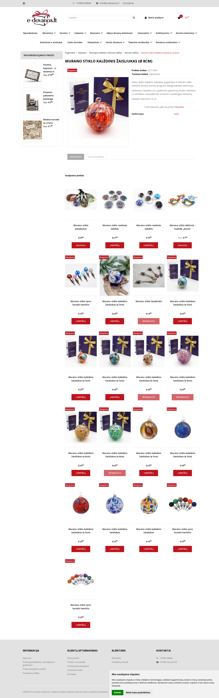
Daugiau (80, 245)
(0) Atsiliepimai (96, 156)
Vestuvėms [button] (143, 33)
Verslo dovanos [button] (114, 42)
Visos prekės (73, 658)
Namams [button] (95, 33)
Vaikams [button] (78, 33)
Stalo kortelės (75, 42)
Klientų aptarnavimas (82, 650)
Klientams (119, 650)
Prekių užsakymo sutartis (34, 669)
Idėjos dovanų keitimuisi (119, 33)
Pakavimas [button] (93, 42)
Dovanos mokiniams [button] (166, 42)
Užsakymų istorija (120, 662)
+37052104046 (82, 3)
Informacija (31, 650)
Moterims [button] (48, 33)
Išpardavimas (30, 33)
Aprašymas (76, 156)
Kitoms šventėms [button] (185, 33)
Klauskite (179, 106)
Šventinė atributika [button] (139, 42)
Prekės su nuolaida (76, 662)
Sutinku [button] (117, 692)
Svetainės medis (75, 670)
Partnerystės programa (78, 666)
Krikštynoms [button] (162, 33)
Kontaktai (128, 3)
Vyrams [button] (64, 33)
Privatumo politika (31, 673)
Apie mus (27, 658)
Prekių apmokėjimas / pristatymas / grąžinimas (39, 663)
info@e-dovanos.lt (107, 3)
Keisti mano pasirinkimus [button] (138, 692)
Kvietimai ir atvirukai (51, 42)
